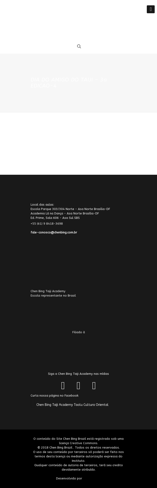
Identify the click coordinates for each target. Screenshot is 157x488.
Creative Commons (83, 443)
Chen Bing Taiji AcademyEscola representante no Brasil (64, 307)
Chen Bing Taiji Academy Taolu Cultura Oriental (72, 405)
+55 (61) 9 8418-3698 (49, 223)
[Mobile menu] (151, 9)
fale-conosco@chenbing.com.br (54, 232)
